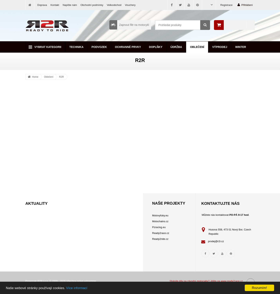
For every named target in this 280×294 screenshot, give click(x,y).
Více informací (76, 288)
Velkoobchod (114, 5)
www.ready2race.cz (232, 281)
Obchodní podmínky (92, 5)
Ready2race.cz (160, 233)
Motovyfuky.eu (160, 215)
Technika (76, 47)
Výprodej (219, 47)
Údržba (176, 47)
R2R (61, 77)
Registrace (226, 5)
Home (35, 77)
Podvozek (99, 47)
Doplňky (155, 47)
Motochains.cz (160, 221)
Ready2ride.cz (160, 238)
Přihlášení (245, 4)
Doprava (42, 5)
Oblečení (197, 47)
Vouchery (130, 5)
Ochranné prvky (128, 47)
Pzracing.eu (159, 227)
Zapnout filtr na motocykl (129, 25)
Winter (240, 47)
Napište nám (70, 5)
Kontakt (55, 5)
